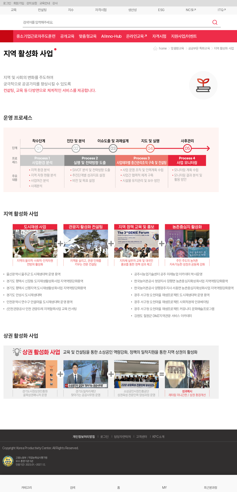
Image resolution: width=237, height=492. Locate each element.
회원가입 (18, 3)
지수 (71, 10)
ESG (161, 10)
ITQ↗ (222, 10)
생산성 (132, 10)
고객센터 (141, 436)
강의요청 (31, 3)
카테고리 (26, 487)
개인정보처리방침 (84, 436)
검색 (215, 22)
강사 (55, 3)
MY (164, 487)
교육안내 (44, 3)
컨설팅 (42, 10)
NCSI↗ (191, 10)
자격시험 (100, 10)
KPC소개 (158, 436)
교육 (14, 10)
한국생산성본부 (9, 22)
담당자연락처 (122, 436)
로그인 (7, 3)
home (163, 48)
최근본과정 (210, 487)
